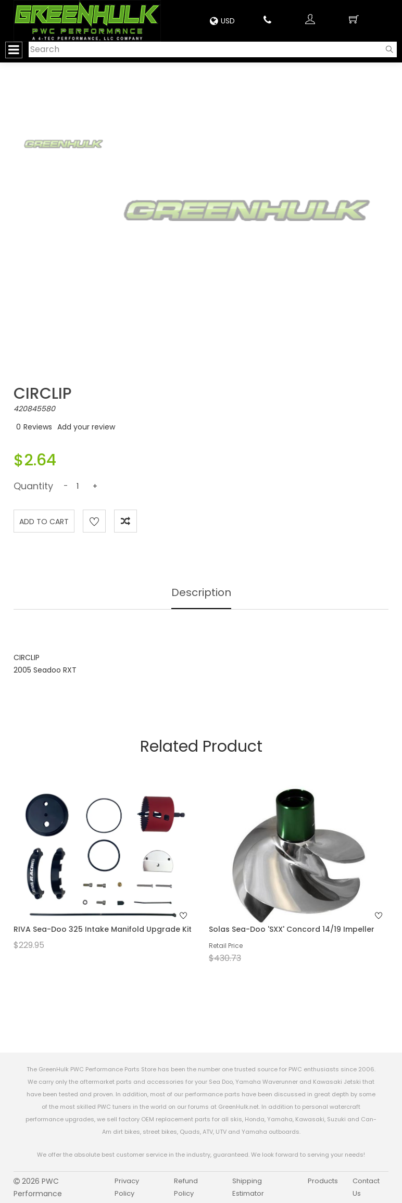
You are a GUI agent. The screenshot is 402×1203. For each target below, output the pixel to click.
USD (222, 20)
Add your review (86, 427)
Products (323, 1181)
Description (201, 592)
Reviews (37, 427)
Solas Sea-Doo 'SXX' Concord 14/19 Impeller (291, 929)
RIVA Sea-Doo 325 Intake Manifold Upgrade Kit (103, 929)
